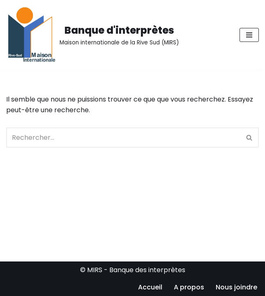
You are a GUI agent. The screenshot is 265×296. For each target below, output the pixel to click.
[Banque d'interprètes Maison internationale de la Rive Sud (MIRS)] (92, 35)
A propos (189, 287)
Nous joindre (236, 287)
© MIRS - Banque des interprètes (132, 270)
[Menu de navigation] (249, 35)
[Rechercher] (123, 137)
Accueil (150, 287)
